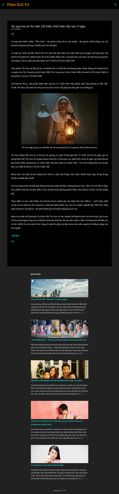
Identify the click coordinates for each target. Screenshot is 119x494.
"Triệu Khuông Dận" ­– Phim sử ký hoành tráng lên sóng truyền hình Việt (58, 340)
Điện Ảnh (15, 235)
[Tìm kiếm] (115, 4)
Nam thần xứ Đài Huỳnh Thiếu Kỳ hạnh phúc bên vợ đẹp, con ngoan (56, 380)
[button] (12, 34)
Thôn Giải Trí (18, 4)
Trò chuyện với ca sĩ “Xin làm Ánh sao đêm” (47, 465)
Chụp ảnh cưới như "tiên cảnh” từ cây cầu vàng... (49, 299)
